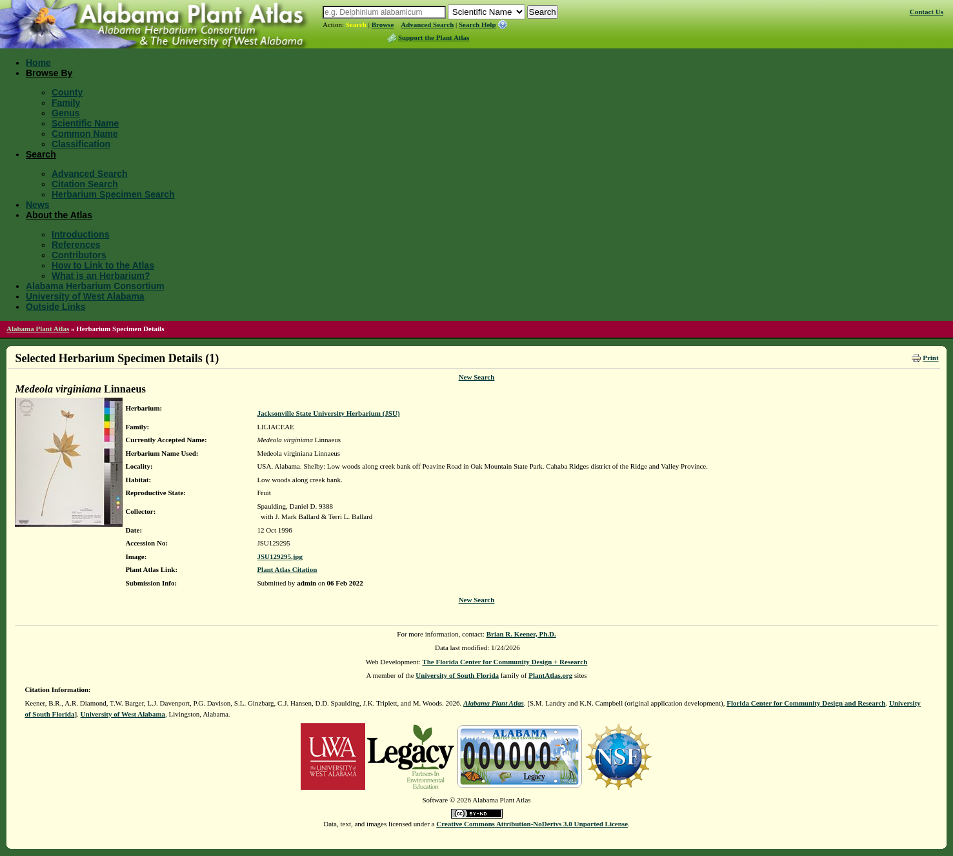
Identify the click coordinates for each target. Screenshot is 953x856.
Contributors (79, 255)
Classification (81, 144)
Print (930, 358)
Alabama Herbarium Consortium (95, 286)
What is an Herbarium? (101, 275)
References (76, 244)
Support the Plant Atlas (433, 37)
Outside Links (56, 306)
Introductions (80, 234)
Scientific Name (85, 123)
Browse (383, 24)
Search (356, 24)
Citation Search (85, 184)
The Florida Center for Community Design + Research (504, 662)
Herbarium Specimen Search (113, 194)
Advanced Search (427, 24)
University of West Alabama (85, 296)
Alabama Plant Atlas (37, 328)
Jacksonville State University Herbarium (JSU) (328, 413)
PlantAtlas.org (550, 675)
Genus (66, 113)
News (38, 204)
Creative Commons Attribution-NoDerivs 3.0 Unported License (532, 824)
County (67, 92)
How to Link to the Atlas (103, 265)
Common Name (85, 133)
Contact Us (926, 11)
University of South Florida (457, 675)
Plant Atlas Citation (287, 569)
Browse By (49, 73)
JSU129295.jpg (280, 556)
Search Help (477, 24)
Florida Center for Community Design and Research (806, 703)
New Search (477, 377)
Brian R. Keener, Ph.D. (521, 634)
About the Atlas (59, 215)
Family (66, 102)
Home (38, 62)
